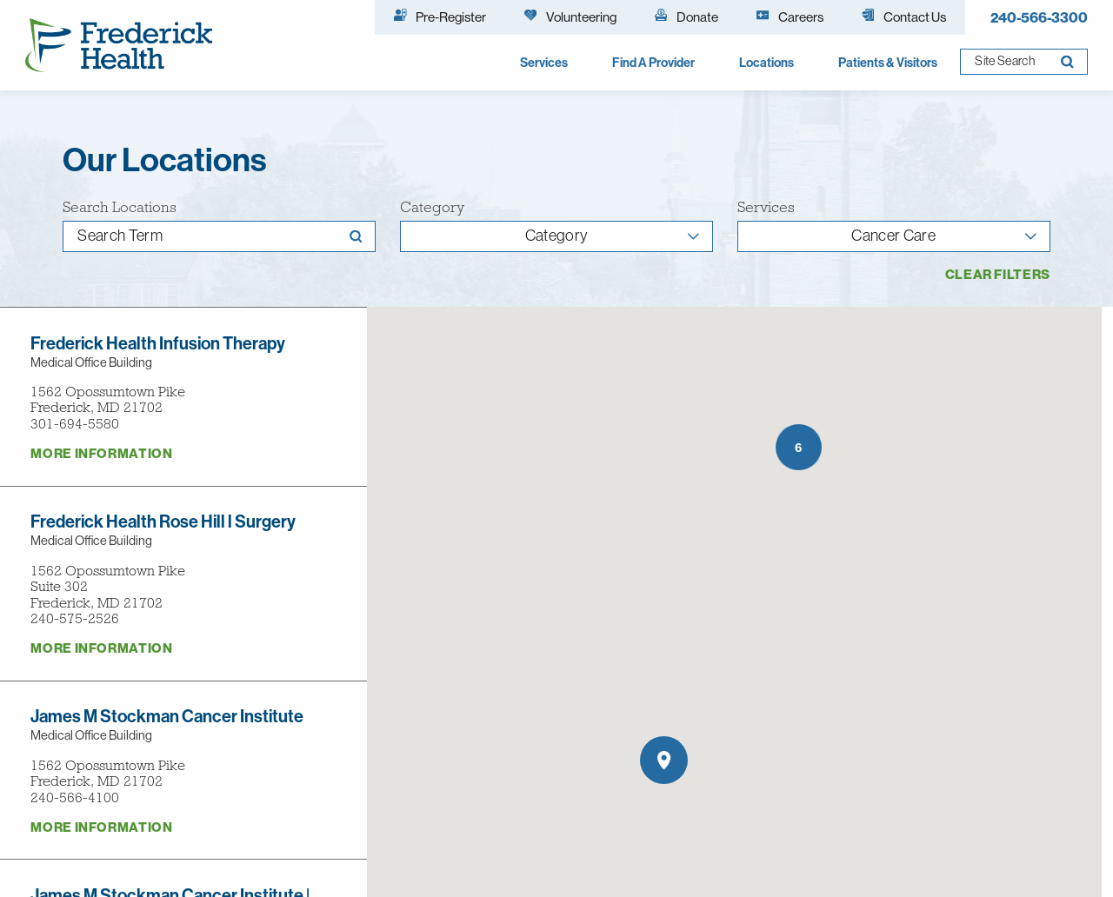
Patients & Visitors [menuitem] (887, 62)
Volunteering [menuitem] (570, 16)
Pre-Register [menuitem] (440, 16)
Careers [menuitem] (789, 16)
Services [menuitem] (544, 62)
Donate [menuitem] (686, 16)
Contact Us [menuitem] (904, 16)
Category (432, 208)
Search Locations (120, 208)
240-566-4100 (74, 797)
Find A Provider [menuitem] (653, 62)
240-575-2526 (74, 618)
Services (766, 208)
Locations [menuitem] (766, 62)
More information (101, 453)
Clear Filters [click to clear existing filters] (998, 274)
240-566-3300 (1039, 17)
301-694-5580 (74, 423)
